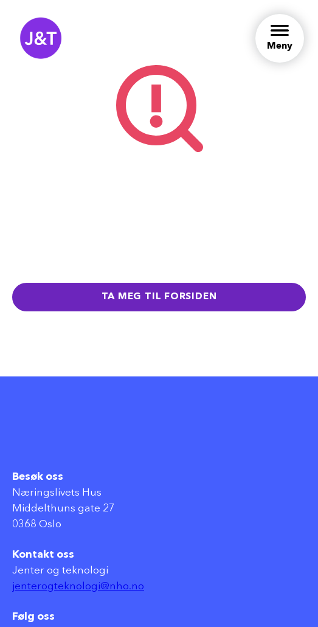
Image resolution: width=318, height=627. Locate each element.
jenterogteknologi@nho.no (78, 586)
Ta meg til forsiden (159, 297)
